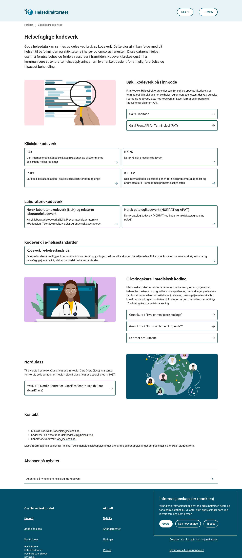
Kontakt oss (31, 539)
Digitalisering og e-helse (50, 24)
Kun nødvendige (188, 523)
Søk (183, 12)
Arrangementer (111, 528)
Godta (166, 523)
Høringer (108, 539)
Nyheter (107, 518)
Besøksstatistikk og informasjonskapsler (194, 539)
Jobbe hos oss (33, 528)
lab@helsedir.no (66, 439)
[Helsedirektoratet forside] (48, 12)
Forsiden (28, 24)
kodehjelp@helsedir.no (66, 431)
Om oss (28, 518)
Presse (107, 550)
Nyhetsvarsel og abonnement (187, 550)
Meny (210, 12)
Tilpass (211, 523)
